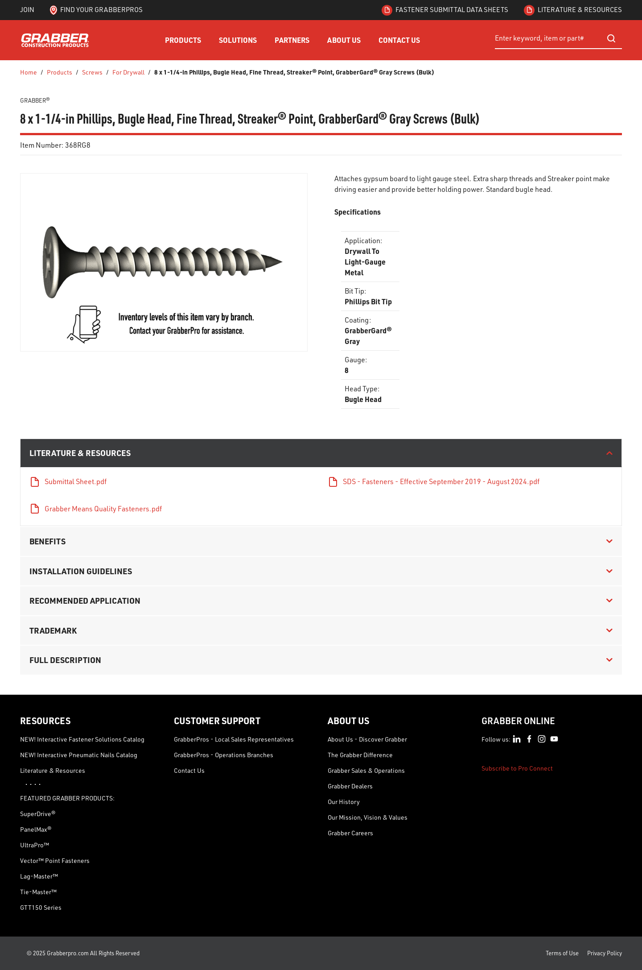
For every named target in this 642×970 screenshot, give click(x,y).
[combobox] (558, 38)
